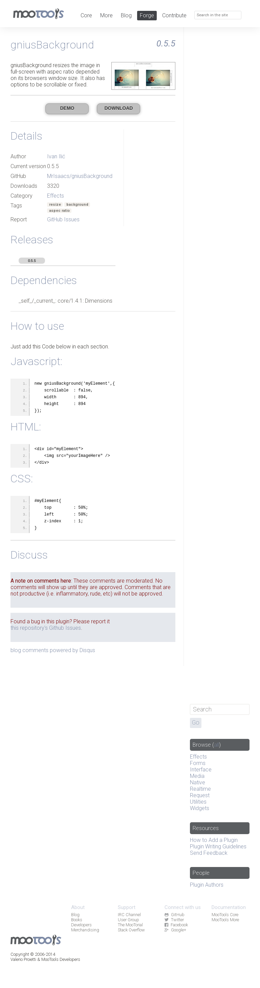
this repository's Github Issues (45, 628)
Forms (197, 763)
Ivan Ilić (56, 156)
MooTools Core (225, 914)
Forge (147, 15)
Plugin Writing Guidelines (218, 846)
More (106, 15)
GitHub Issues (63, 219)
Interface (201, 769)
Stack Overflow (131, 929)
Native (197, 782)
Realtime (200, 789)
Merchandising (85, 929)
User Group (128, 919)
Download (118, 108)
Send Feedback (209, 853)
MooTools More (225, 919)
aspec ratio (59, 210)
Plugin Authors (206, 885)
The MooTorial (130, 924)
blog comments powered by (52, 650)
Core (86, 15)
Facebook (176, 924)
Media (197, 776)
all (216, 745)
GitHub (174, 914)
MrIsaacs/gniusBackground (79, 176)
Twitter (174, 919)
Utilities (198, 802)
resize (55, 204)
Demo (67, 108)
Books (76, 919)
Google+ (175, 929)
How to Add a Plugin (214, 840)
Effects (55, 196)
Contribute (174, 15)
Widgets (199, 808)
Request (200, 795)
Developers (81, 924)
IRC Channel (129, 914)
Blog (126, 15)
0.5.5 (32, 261)
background (77, 204)
